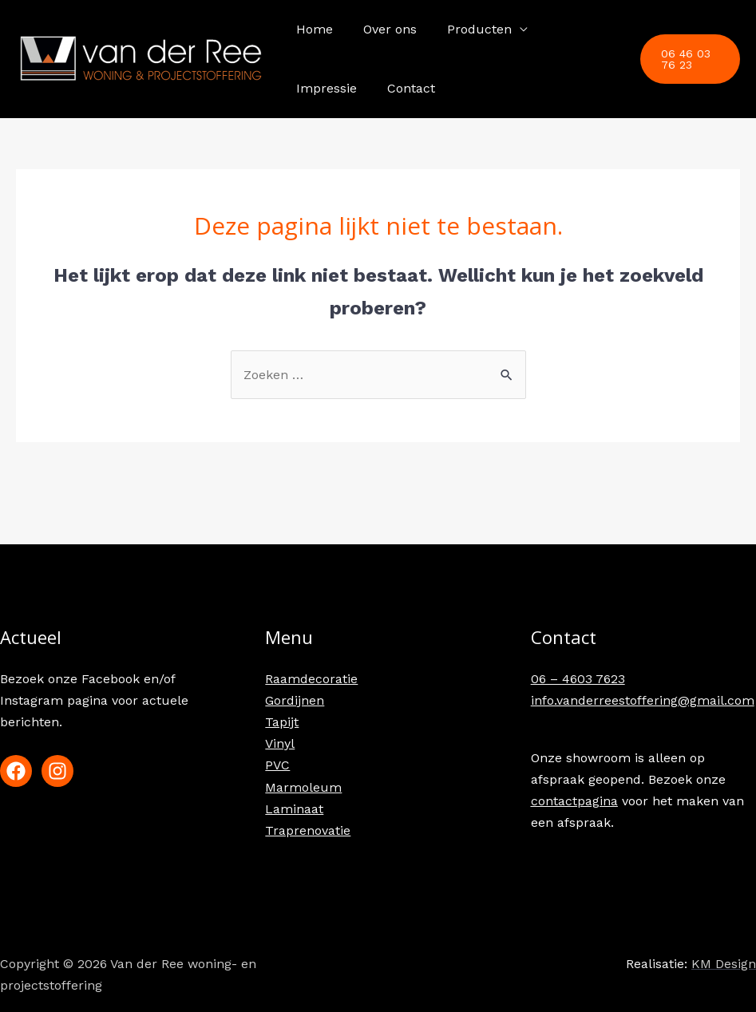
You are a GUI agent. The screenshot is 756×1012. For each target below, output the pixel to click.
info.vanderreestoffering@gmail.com (642, 700)
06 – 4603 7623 (578, 678)
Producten (467, 29)
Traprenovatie (307, 830)
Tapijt (282, 721)
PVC (277, 765)
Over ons (383, 29)
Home (312, 29)
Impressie (571, 29)
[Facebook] (16, 771)
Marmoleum (303, 787)
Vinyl (280, 743)
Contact (318, 88)
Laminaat (294, 808)
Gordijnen (294, 700)
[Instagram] (57, 771)
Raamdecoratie (311, 678)
